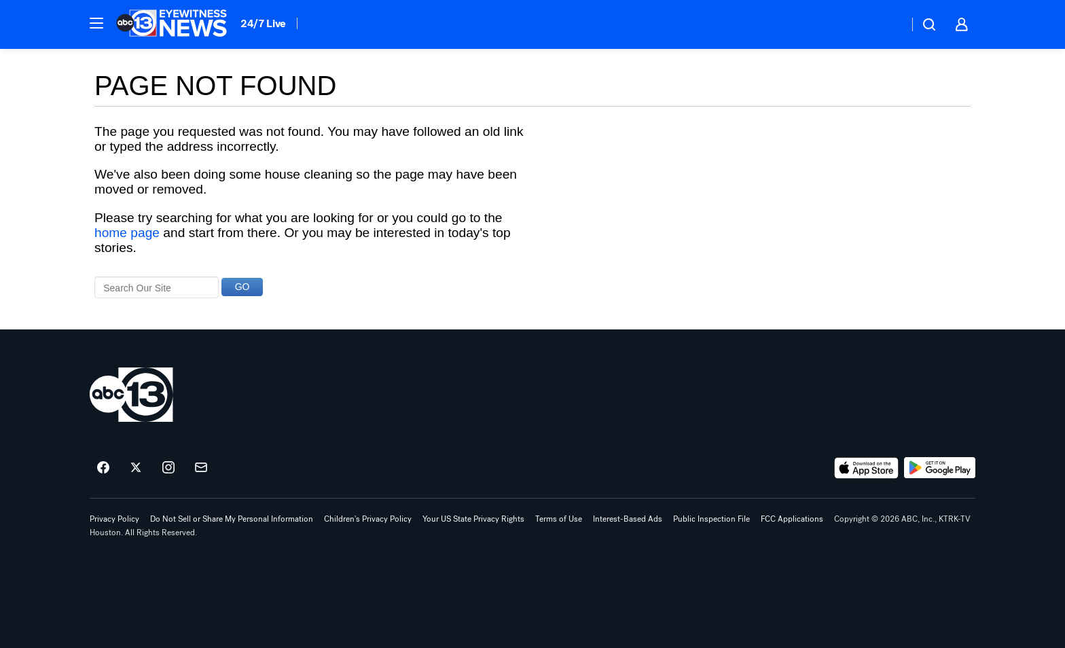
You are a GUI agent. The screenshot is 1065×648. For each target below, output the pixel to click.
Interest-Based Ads (627, 519)
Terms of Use (558, 519)
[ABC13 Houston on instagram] (168, 468)
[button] (96, 23)
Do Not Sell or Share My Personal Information (231, 519)
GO (242, 286)
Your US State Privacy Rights (473, 519)
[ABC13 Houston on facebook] (103, 468)
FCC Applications (792, 519)
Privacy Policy (114, 519)
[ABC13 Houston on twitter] (135, 468)
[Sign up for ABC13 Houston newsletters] (201, 468)
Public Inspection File (711, 519)
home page (127, 233)
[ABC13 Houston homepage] (171, 24)
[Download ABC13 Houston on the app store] (866, 468)
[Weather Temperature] (887, 24)
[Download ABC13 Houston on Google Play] (939, 468)
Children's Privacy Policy (368, 519)
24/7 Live (263, 23)
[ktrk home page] (131, 394)
